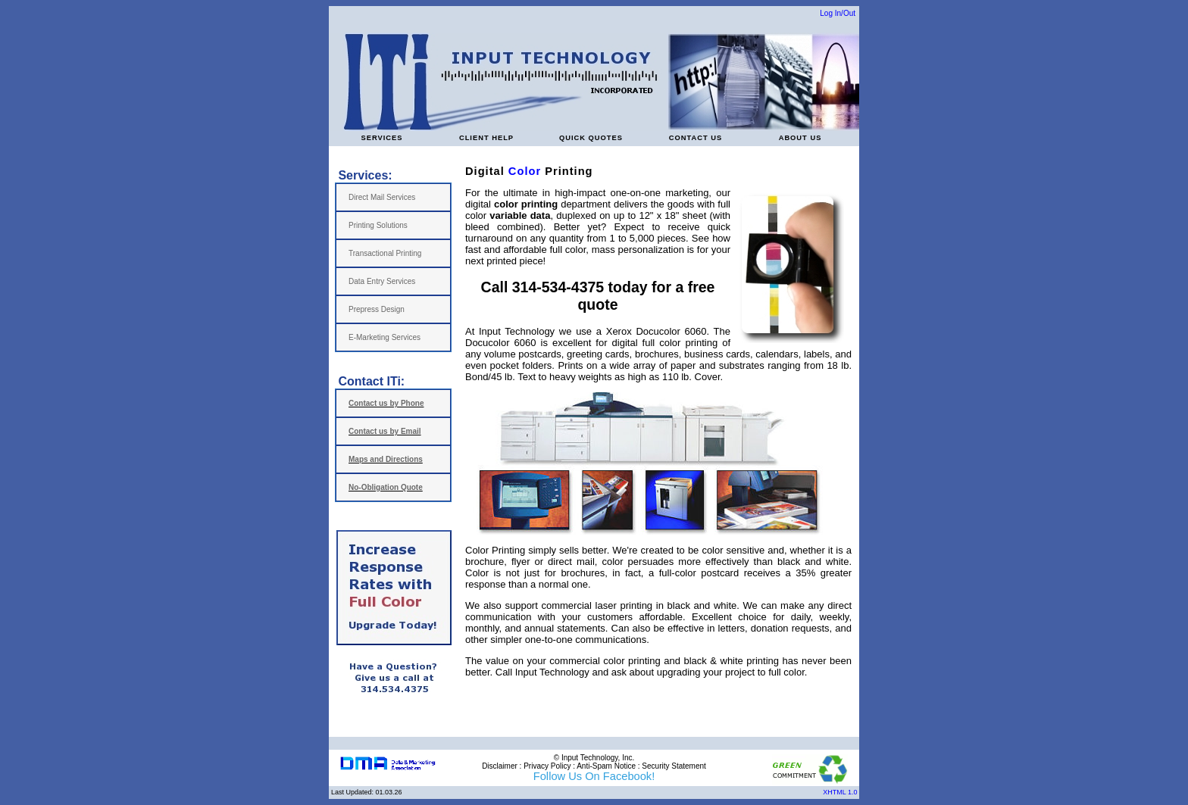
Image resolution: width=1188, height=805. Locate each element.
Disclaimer (499, 766)
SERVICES (381, 138)
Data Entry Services (382, 281)
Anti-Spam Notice (606, 766)
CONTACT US (695, 138)
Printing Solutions (378, 225)
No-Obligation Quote (386, 487)
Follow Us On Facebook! (594, 776)
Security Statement (673, 766)
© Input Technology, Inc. (594, 758)
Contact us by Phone (386, 403)
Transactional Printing (385, 253)
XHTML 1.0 (841, 792)
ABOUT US (800, 138)
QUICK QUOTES (591, 138)
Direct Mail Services (382, 197)
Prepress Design (377, 309)
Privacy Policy (547, 766)
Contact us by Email (385, 431)
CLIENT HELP (486, 138)
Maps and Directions (386, 459)
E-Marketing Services (384, 337)
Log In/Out (837, 13)
